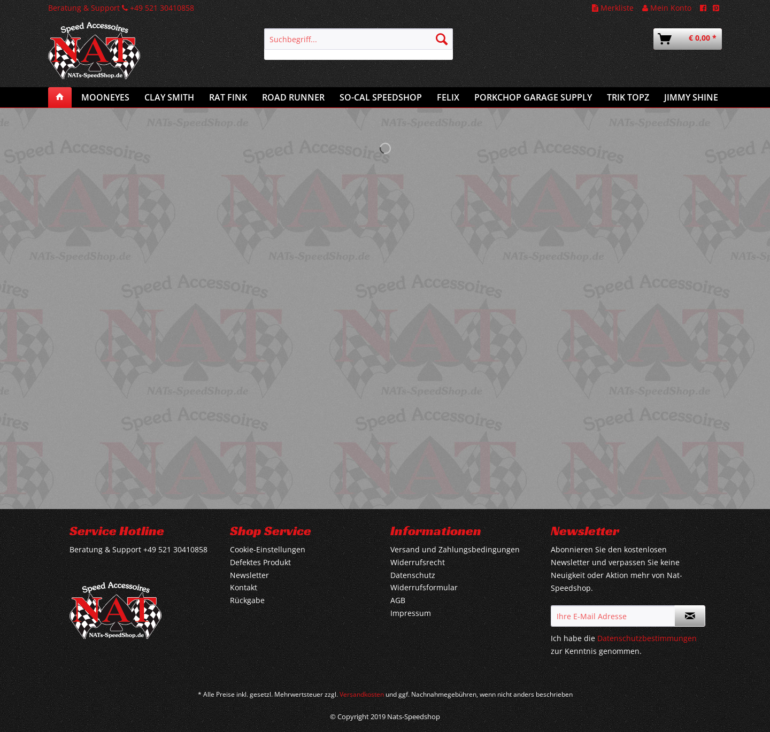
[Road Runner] (293, 97)
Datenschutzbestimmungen (647, 638)
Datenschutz (412, 575)
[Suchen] (441, 39)
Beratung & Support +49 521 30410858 (121, 8)
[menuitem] (358, 44)
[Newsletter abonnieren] (689, 616)
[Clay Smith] (169, 97)
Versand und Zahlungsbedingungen (455, 549)
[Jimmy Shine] (691, 97)
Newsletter (249, 575)
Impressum (410, 613)
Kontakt (243, 587)
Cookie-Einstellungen (267, 549)
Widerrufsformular (424, 587)
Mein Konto (666, 8)
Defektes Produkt (260, 562)
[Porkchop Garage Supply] (533, 97)
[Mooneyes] (105, 97)
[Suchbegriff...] (358, 39)
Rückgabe (247, 600)
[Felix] (448, 97)
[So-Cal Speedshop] (380, 97)
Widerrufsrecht (417, 562)
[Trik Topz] (628, 97)
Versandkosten (362, 694)
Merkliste (613, 8)
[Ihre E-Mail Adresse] (613, 616)
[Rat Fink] (228, 97)
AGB (397, 600)
